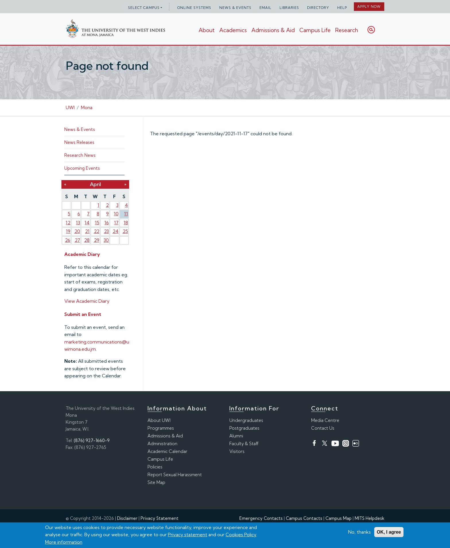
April (95, 184)
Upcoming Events (82, 168)
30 (106, 240)
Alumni (236, 436)
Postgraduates (244, 428)
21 (87, 231)
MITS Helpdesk (369, 518)
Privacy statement (187, 535)
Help (342, 7)
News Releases (79, 142)
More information (63, 542)
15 (97, 222)
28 (87, 240)
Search (371, 30)
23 (106, 231)
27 (77, 240)
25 (125, 231)
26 (67, 240)
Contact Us (322, 428)
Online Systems (194, 7)
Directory (318, 7)
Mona (86, 107)
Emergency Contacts (261, 518)
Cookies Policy (241, 535)
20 (77, 231)
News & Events (235, 7)
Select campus (144, 7)
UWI (70, 107)
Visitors (237, 451)
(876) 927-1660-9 (92, 440)
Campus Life (315, 30)
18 (126, 222)
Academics (233, 30)
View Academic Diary (86, 301)
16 (106, 222)
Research (346, 30)
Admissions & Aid (273, 30)
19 (68, 231)
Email (265, 7)
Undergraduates (246, 420)
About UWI (159, 420)
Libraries (289, 7)
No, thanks (359, 532)
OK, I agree (389, 532)
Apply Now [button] (369, 6)
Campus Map (338, 518)
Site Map (156, 482)
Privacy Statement (160, 518)
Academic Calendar (167, 451)
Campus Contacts (304, 518)
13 (78, 222)
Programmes (161, 428)
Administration (162, 443)
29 (96, 240)
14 (87, 222)
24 (116, 231)
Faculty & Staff (244, 443)
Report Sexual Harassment (175, 474)
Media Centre (325, 420)
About (207, 30)
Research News (80, 155)
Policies (155, 467)
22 (96, 231)
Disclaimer (127, 518)
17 (116, 222)
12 (68, 222)
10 (116, 214)
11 (126, 214)
